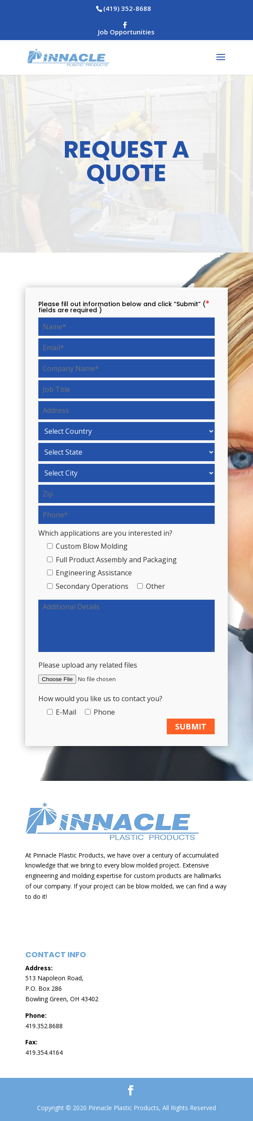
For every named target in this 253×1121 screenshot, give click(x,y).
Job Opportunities (126, 32)
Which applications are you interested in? (105, 533)
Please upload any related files (87, 665)
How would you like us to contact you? (100, 698)
